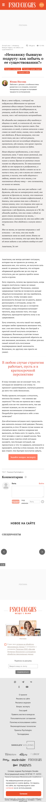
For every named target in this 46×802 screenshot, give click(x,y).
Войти (41, 483)
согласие (9, 788)
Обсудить (30, 46)
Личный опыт (6, 45)
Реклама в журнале (23, 702)
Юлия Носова (18, 81)
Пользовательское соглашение (23, 718)
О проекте (23, 695)
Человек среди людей (32, 69)
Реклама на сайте (23, 698)
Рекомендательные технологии (23, 726)
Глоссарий (23, 710)
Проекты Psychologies (23, 730)
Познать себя (23, 72)
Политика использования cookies (23, 722)
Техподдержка (23, 734)
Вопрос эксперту (23, 706)
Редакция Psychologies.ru (15, 472)
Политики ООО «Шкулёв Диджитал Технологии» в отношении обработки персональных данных (21, 651)
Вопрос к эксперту (12, 69)
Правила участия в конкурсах (23, 714)
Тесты (42, 5)
